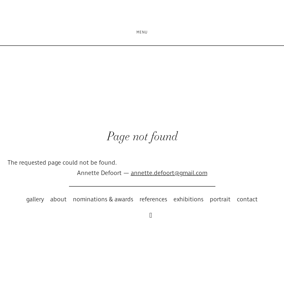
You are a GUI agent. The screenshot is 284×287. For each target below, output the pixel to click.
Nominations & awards (103, 199)
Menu (142, 32)
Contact (247, 199)
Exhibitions (188, 199)
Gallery (35, 199)
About (58, 199)
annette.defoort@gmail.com (169, 173)
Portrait (220, 199)
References (153, 199)
